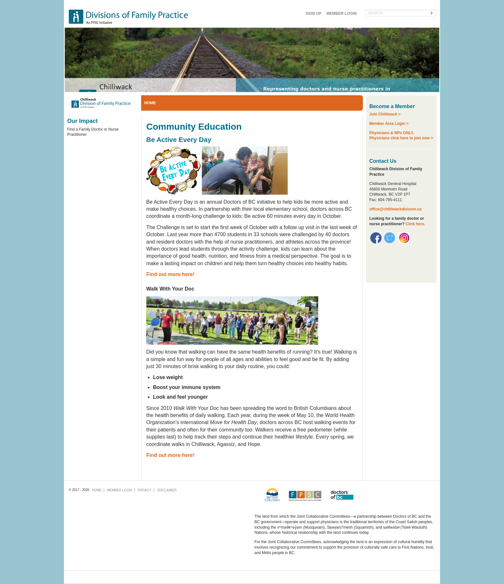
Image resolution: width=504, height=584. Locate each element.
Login (341, 13)
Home (150, 103)
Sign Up (313, 13)
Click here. (415, 224)
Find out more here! (170, 274)
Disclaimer (167, 490)
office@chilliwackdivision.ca (395, 209)
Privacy (144, 490)
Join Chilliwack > (385, 114)
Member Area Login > (389, 123)
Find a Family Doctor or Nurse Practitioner (93, 132)
